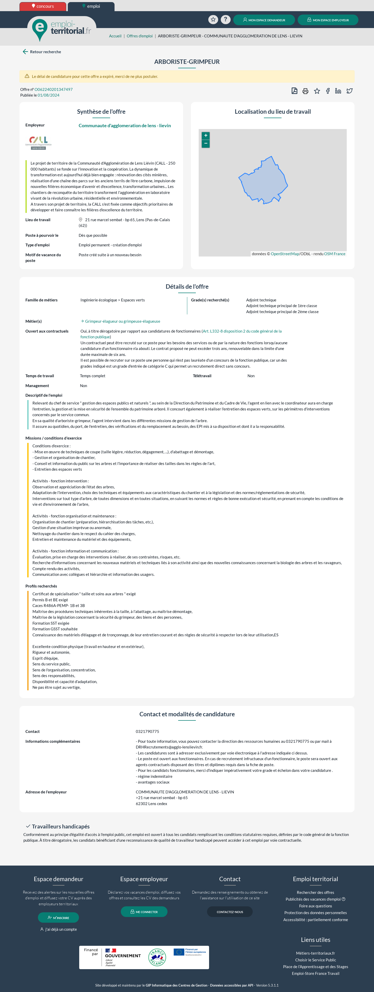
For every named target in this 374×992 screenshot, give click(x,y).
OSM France (334, 253)
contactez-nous (230, 911)
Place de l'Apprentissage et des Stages (315, 966)
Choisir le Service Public (315, 959)
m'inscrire (58, 917)
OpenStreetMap (285, 253)
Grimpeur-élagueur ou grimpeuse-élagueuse (120, 321)
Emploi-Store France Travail (315, 973)
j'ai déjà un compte (58, 929)
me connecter (144, 911)
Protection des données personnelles (315, 912)
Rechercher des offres (315, 892)
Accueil (115, 35)
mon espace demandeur (264, 19)
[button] (206, 136)
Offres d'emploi (140, 35)
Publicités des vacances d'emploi (313, 899)
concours (43, 6)
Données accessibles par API (231, 985)
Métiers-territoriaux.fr (315, 953)
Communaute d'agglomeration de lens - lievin (125, 125)
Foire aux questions (315, 905)
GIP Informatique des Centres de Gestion (176, 985)
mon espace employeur (328, 19)
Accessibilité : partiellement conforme (315, 919)
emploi (91, 6)
